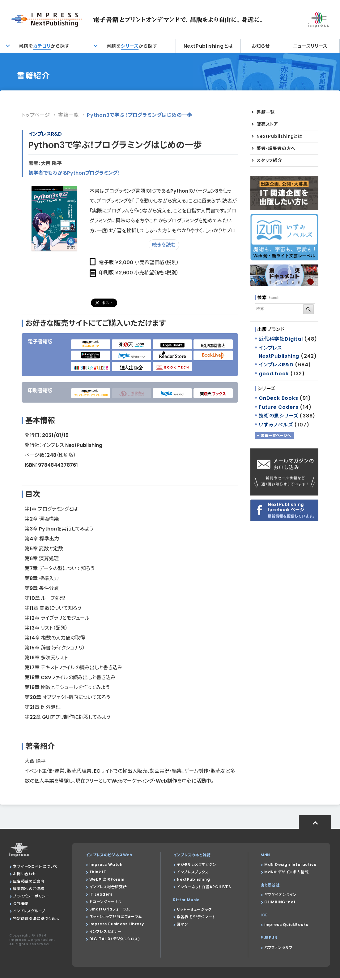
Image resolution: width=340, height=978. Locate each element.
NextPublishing (193, 879)
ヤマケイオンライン (280, 894)
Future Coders (278, 407)
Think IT (97, 872)
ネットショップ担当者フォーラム (115, 916)
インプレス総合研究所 (108, 886)
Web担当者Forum (107, 879)
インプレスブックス (192, 872)
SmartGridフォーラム (109, 909)
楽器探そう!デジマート (196, 916)
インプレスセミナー (105, 931)
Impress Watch (106, 864)
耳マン (182, 924)
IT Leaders (101, 894)
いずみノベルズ (276, 424)
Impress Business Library (116, 924)
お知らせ (261, 46)
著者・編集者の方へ (276, 148)
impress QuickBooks (286, 924)
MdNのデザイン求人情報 (286, 872)
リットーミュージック (194, 909)
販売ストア (267, 124)
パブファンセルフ (278, 947)
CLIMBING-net (280, 902)
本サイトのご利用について (35, 866)
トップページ (36, 115)
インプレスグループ (29, 911)
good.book (274, 373)
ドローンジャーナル (105, 901)
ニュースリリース (310, 46)
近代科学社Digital (281, 339)
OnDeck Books (278, 398)
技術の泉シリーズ (278, 415)
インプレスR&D (45, 134)
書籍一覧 (68, 115)
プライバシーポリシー (31, 896)
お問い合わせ (24, 873)
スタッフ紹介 (269, 160)
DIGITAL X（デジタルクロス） (114, 938)
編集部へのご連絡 (28, 888)
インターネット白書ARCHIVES (204, 886)
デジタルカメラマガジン (196, 864)
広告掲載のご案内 (28, 881)
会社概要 (21, 903)
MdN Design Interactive (290, 864)
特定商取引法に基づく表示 (36, 918)
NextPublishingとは (208, 46)
